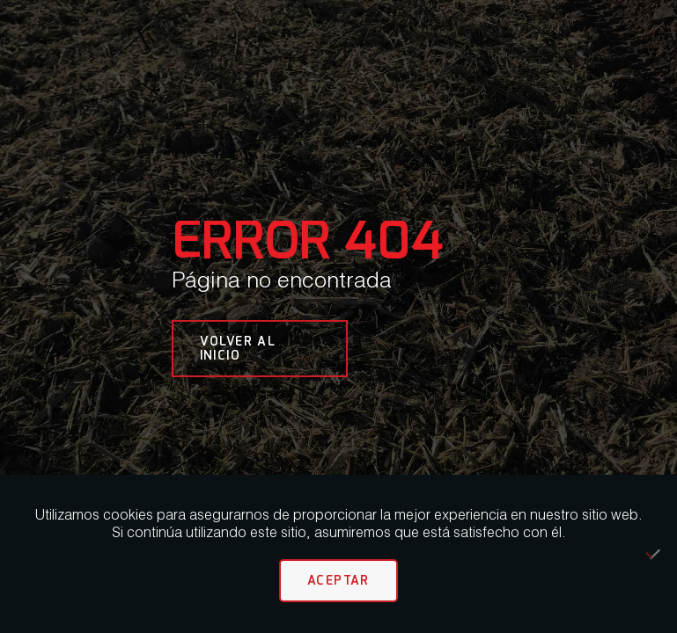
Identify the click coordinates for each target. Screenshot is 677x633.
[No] (655, 554)
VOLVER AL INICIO (238, 347)
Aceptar (338, 580)
